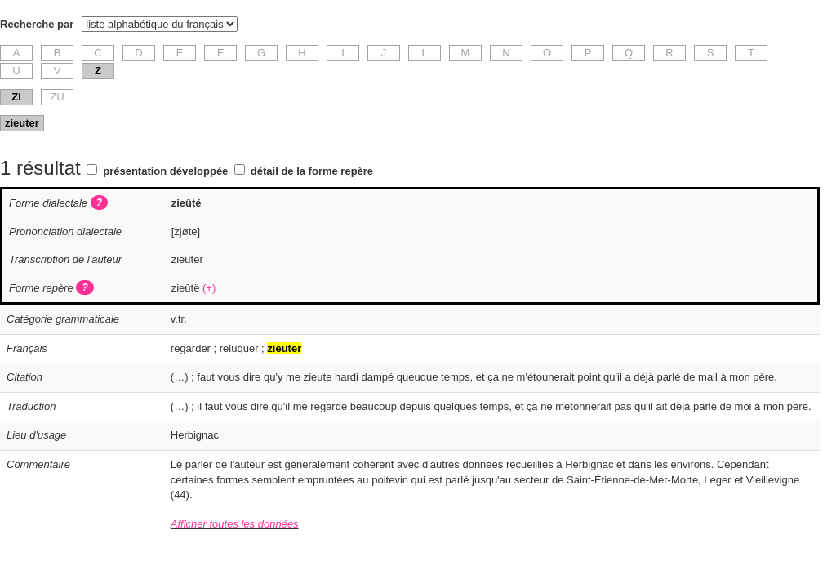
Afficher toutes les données (235, 524)
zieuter (22, 123)
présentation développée (165, 171)
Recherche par (36, 24)
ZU (57, 97)
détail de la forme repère (312, 171)
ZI (16, 97)
